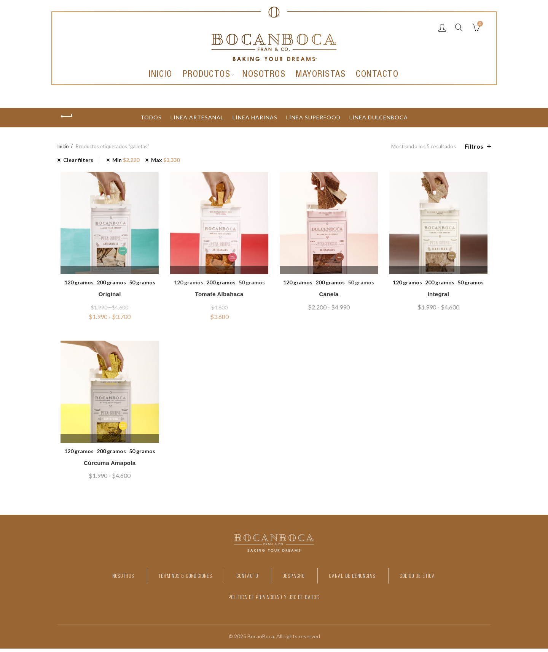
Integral (441, 296)
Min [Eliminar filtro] (125, 160)
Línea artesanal (197, 117)
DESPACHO (298, 580)
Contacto (377, 74)
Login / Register (442, 27)
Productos (207, 74)
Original (107, 296)
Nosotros (263, 74)
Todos (151, 117)
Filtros (474, 146)
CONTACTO (242, 580)
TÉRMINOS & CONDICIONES (163, 580)
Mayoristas (321, 74)
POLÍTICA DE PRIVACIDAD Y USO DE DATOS (274, 601)
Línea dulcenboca (378, 117)
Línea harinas (255, 117)
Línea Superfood (313, 117)
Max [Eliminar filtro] (165, 160)
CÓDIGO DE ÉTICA (453, 580)
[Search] (459, 27)
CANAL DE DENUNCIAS (371, 580)
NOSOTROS (84, 580)
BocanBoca (260, 640)
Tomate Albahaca (218, 296)
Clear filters (78, 160)
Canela (329, 296)
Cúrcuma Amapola (107, 466)
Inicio (160, 74)
